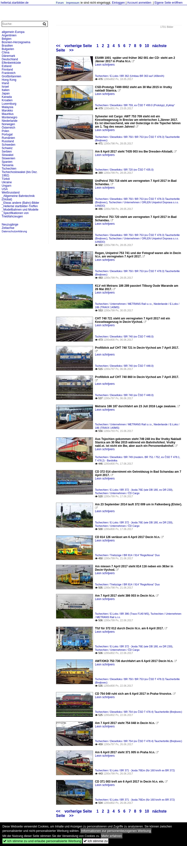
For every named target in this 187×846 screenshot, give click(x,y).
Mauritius (8, 114)
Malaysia (7, 107)
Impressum (72, 2)
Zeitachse (8, 228)
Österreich (8, 127)
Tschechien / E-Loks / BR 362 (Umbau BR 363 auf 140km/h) (129, 75)
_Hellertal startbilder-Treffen (20, 206)
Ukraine (7, 182)
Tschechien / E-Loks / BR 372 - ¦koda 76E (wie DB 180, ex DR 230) (133, 489)
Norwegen (8, 124)
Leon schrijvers (105, 64)
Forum (60, 2)
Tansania (7, 165)
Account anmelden (139, 2)
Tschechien (9, 168)
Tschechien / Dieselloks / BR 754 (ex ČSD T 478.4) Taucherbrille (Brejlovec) (138, 711)
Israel (5, 86)
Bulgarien (8, 49)
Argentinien (9, 35)
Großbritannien (11, 76)
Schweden (8, 144)
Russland (8, 141)
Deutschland (10, 59)
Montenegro (9, 117)
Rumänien (8, 138)
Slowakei (7, 155)
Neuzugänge (10, 224)
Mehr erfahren (112, 836)
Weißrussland (10, 192)
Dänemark (8, 56)
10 (147, 46)
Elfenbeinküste (11, 62)
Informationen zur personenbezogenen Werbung (116, 831)
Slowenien (8, 158)
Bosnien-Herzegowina (16, 42)
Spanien (7, 161)
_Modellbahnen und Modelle (20, 209)
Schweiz (7, 148)
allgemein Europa (13, 32)
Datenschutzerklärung (14, 231)
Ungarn (6, 185)
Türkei (6, 179)
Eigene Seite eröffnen (168, 2)
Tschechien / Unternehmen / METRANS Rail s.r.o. (123, 303)
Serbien (7, 151)
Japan (6, 93)
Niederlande (10, 120)
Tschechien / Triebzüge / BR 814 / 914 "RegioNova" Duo (127, 555)
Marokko (7, 110)
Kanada (7, 97)
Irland (5, 83)
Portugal (7, 134)
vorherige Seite (79, 46)
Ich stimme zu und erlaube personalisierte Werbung (42, 841)
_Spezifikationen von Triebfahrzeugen (15, 214)
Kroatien (7, 100)
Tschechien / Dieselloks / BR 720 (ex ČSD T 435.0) (124, 169)
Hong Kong (9, 80)
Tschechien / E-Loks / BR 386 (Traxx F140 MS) (122, 613)
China (5, 52)
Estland (6, 66)
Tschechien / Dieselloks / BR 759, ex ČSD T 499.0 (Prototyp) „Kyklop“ (135, 105)
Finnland (7, 69)
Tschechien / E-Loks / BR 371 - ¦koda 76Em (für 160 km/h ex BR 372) (135, 770)
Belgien (6, 39)
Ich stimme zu (96, 841)
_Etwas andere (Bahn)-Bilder (20, 202)
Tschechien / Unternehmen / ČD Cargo (117, 493)
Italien (5, 90)
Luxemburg (9, 103)
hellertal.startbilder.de (14, 2)
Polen (5, 131)
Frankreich (9, 73)
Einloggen (118, 2)
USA (5, 189)
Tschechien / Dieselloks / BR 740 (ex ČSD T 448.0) (124, 336)
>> (71, 50)
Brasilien (7, 45)
